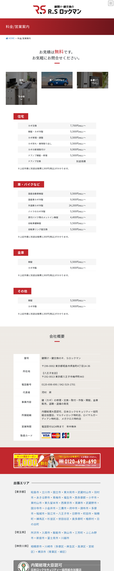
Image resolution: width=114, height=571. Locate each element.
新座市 (40, 518)
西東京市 (66, 483)
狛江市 (51, 494)
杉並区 (51, 499)
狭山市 (68, 513)
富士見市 (52, 518)
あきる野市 (43, 478)
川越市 (65, 518)
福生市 (68, 478)
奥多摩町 (77, 499)
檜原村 (90, 499)
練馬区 (40, 499)
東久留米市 (51, 483)
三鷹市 (62, 488)
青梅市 (57, 478)
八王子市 (63, 494)
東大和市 (69, 472)
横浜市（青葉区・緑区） (53, 532)
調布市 (84, 488)
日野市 (76, 494)
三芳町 (79, 513)
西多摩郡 (80, 478)
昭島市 (35, 472)
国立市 (57, 472)
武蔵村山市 (84, 472)
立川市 (46, 472)
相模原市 (36, 527)
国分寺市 (36, 488)
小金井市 (50, 488)
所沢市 (35, 513)
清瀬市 (79, 483)
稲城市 (40, 494)
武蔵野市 (91, 483)
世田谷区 (63, 499)
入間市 (46, 513)
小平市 (92, 478)
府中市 (73, 488)
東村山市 (36, 483)
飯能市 (57, 513)
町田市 (87, 494)
